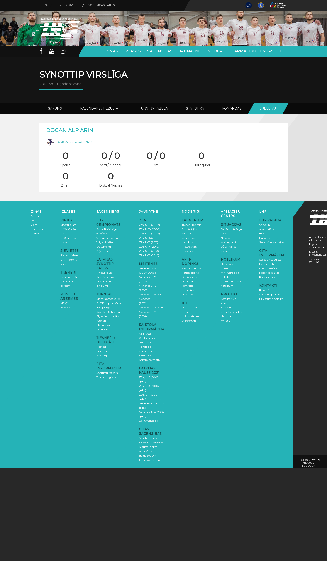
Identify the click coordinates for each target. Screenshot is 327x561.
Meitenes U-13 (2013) (151, 307)
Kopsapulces (267, 276)
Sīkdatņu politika (270, 294)
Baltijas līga (103, 307)
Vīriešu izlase (68, 224)
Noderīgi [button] (217, 51)
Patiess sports (190, 272)
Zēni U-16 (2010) (149, 237)
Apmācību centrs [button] (254, 51)
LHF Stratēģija (268, 268)
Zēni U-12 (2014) (149, 255)
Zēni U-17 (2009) (149, 233)
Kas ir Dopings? (191, 268)
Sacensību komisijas (271, 242)
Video (34, 224)
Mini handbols (148, 438)
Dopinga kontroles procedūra (188, 285)
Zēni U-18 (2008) (149, 229)
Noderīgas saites (105, 5)
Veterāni (101, 320)
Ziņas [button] (112, 51)
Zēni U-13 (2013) (149, 250)
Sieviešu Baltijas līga (108, 311)
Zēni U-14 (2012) (149, 246)
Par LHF (51, 5)
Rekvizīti (74, 5)
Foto (33, 220)
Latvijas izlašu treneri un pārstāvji (69, 281)
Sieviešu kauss (105, 276)
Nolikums (145, 333)
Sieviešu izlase (69, 255)
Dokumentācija (149, 420)
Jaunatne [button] (190, 51)
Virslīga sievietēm (107, 237)
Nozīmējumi (104, 355)
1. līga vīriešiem (105, 242)
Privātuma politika (271, 298)
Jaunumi (36, 215)
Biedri (262, 233)
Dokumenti (103, 246)
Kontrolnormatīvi (150, 359)
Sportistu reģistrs (107, 372)
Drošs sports (189, 276)
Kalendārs (145, 355)
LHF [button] (284, 51)
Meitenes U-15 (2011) (151, 294)
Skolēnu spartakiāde (151, 442)
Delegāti (101, 350)
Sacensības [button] (160, 51)
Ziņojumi (102, 250)
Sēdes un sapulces (270, 259)
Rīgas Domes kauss (108, 298)
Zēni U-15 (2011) (148, 242)
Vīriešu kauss (104, 272)
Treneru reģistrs (106, 377)
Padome (264, 237)
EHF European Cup (108, 303)
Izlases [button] (133, 51)
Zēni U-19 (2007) (149, 224)
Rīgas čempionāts (107, 316)
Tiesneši (101, 346)
